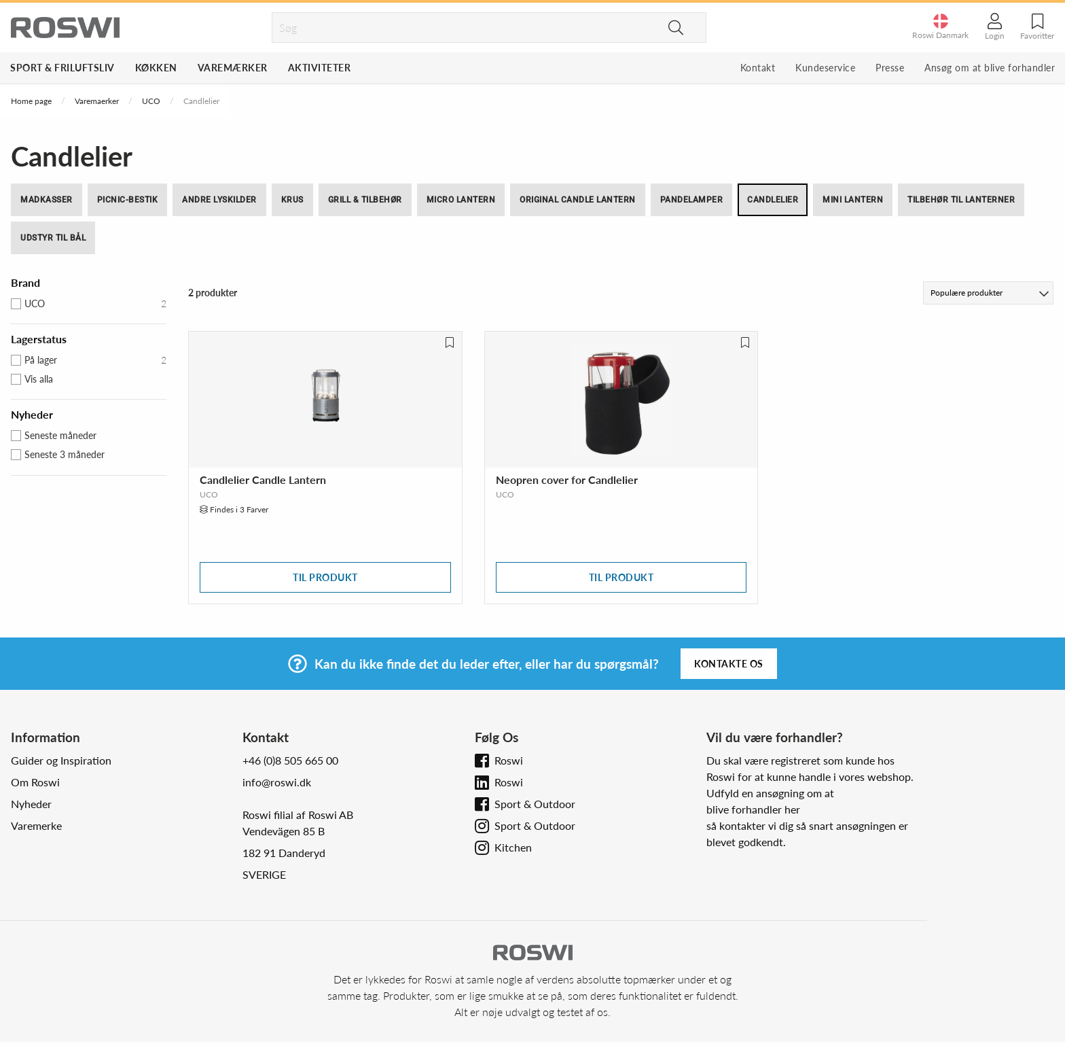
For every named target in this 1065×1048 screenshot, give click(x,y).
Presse (890, 67)
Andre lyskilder (219, 200)
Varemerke (36, 825)
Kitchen (513, 847)
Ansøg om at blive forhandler (989, 67)
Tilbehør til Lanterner (961, 200)
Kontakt (758, 67)
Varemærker (233, 67)
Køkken (156, 67)
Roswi (508, 760)
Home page (31, 101)
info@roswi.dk (276, 781)
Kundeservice (825, 67)
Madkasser (46, 200)
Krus (292, 200)
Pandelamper (691, 200)
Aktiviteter (319, 67)
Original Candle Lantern (578, 200)
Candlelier (772, 200)
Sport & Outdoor (534, 803)
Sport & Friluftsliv (62, 67)
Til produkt (325, 577)
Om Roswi (35, 781)
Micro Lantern (461, 200)
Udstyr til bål (53, 238)
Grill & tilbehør (365, 200)
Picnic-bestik (127, 200)
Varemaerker (97, 101)
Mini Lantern (853, 200)
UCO (151, 101)
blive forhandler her (753, 809)
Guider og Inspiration (61, 760)
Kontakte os (728, 663)
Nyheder (31, 803)
